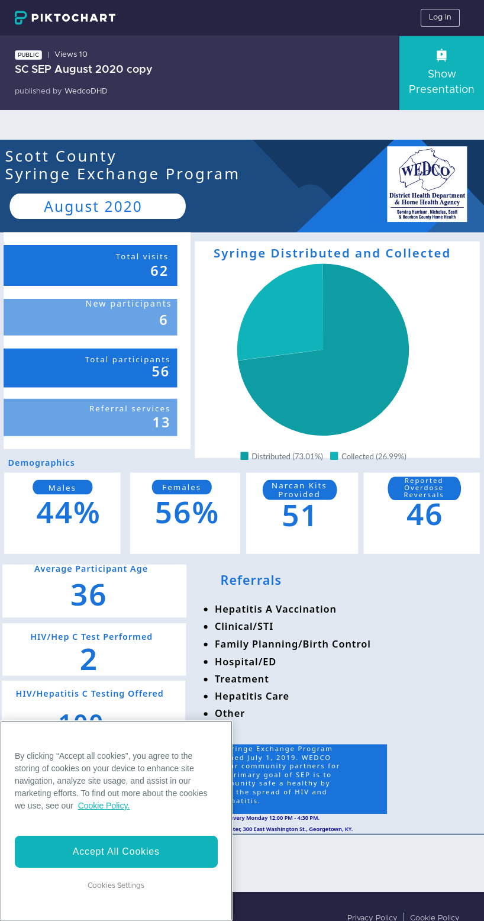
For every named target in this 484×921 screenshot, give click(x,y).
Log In (440, 17)
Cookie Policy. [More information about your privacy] (104, 805)
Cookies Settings (116, 885)
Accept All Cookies (116, 851)
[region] (116, 820)
